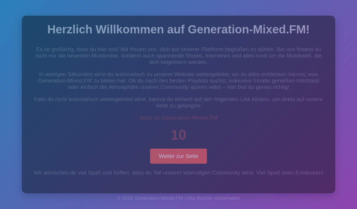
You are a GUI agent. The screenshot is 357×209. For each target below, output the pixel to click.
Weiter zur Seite (178, 156)
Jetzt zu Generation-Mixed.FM (178, 118)
